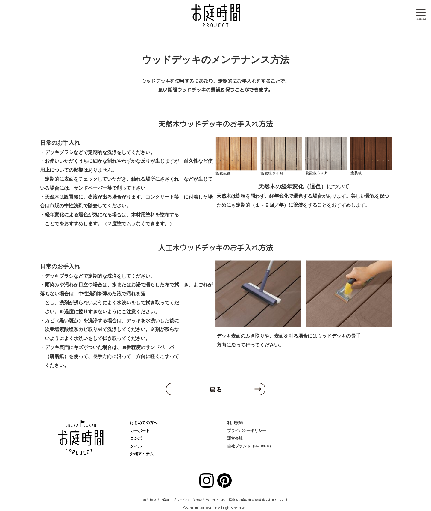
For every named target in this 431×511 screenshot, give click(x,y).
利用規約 (235, 423)
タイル (136, 446)
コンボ (136, 438)
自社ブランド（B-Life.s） (250, 446)
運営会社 (235, 438)
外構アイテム (142, 454)
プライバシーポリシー (246, 430)
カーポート (140, 430)
